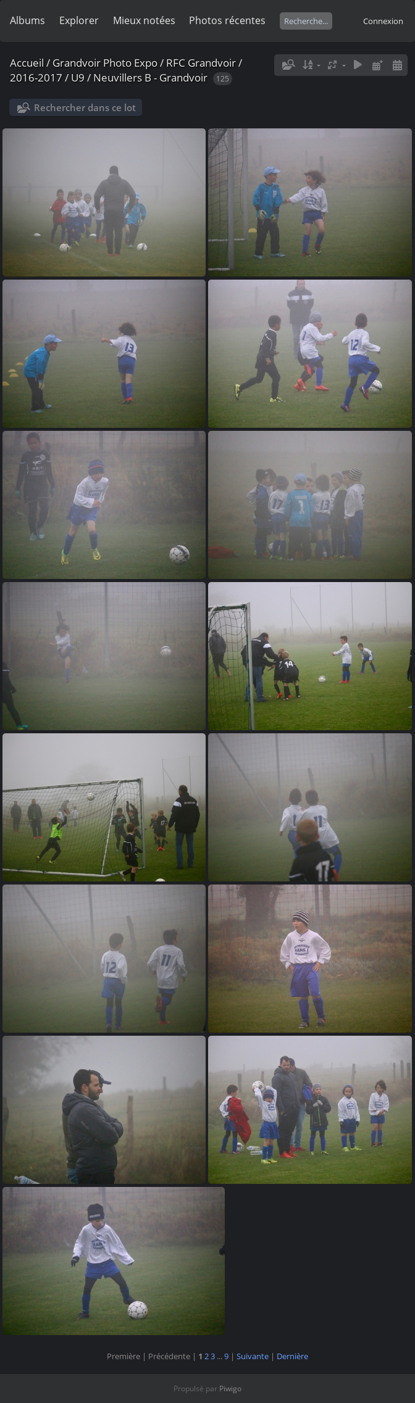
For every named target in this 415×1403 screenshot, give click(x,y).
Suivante (253, 1356)
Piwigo (230, 1388)
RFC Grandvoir (201, 63)
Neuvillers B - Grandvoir (150, 77)
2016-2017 (36, 77)
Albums (27, 20)
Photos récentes (227, 20)
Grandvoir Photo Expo (104, 63)
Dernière (292, 1356)
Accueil (27, 63)
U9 (78, 77)
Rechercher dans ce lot (85, 107)
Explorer (79, 20)
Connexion (383, 21)
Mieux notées (144, 20)
